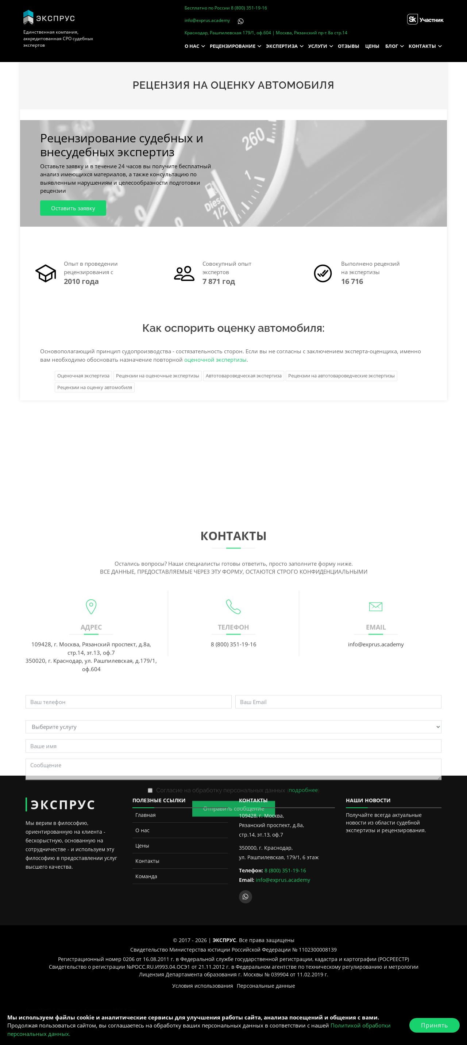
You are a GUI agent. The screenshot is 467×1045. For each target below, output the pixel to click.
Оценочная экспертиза (83, 375)
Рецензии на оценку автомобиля (94, 387)
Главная (145, 814)
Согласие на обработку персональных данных (220, 920)
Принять (434, 1025)
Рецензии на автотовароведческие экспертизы (341, 375)
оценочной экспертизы (215, 359)
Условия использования (202, 985)
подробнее (303, 920)
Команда (146, 876)
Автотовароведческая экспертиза (244, 375)
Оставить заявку (73, 208)
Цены (142, 845)
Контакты (147, 860)
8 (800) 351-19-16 (249, 8)
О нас (142, 830)
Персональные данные (266, 985)
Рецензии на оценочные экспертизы (157, 375)
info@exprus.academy (207, 20)
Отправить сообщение (233, 939)
